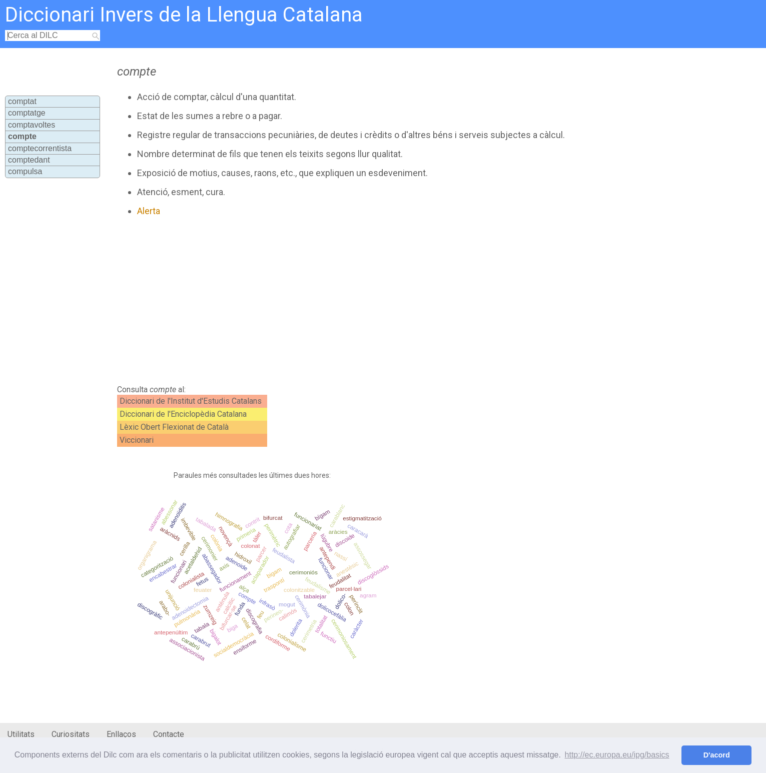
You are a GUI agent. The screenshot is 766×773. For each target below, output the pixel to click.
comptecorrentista (40, 148)
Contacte (168, 734)
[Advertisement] (335, 301)
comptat (22, 101)
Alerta (148, 211)
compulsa (25, 171)
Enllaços (121, 734)
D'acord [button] (716, 755)
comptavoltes (31, 125)
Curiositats (71, 734)
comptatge (27, 113)
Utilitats (21, 734)
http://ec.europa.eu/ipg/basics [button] (617, 754)
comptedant (29, 160)
